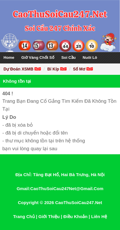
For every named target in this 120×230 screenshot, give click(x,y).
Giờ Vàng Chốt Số (37, 57)
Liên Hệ (99, 216)
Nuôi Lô (90, 57)
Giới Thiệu (49, 216)
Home (9, 57)
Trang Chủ (24, 216)
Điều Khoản (75, 216)
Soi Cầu (68, 57)
